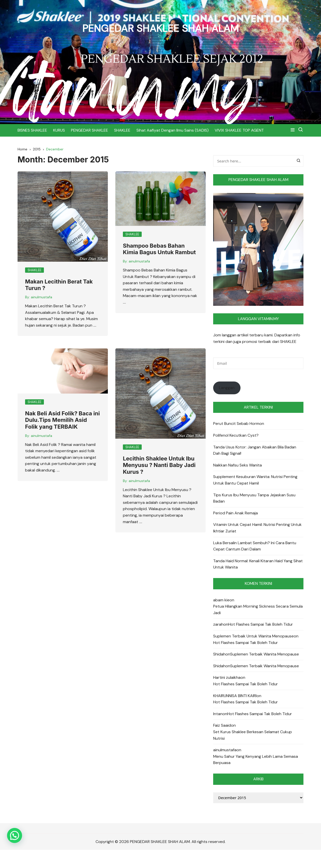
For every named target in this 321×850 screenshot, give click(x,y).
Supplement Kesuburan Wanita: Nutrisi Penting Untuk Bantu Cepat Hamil (255, 480)
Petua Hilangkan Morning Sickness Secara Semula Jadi (258, 610)
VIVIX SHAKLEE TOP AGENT (239, 130)
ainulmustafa (41, 297)
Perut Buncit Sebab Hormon (238, 423)
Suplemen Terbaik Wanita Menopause (264, 654)
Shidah (219, 654)
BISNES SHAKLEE (32, 130)
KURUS (59, 130)
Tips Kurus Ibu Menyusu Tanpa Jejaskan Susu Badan (254, 498)
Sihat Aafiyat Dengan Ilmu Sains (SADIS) (172, 130)
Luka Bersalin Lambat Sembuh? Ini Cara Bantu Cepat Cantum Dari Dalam (254, 546)
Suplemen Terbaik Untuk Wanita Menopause (253, 636)
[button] (14, 835)
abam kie (221, 600)
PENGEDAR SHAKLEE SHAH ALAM (160, 28)
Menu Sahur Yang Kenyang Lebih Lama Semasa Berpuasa (255, 760)
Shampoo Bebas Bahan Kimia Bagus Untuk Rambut (159, 248)
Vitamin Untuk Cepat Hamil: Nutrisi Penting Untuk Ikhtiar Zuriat (257, 528)
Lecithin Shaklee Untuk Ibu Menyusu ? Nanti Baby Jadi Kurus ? (159, 465)
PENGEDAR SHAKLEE (89, 130)
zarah (218, 624)
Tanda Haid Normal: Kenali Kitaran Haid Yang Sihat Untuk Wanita (258, 564)
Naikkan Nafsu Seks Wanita (237, 465)
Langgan (226, 388)
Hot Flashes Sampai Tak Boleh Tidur (260, 624)
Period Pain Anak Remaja (235, 513)
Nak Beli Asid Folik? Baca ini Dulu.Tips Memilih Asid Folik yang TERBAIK (62, 420)
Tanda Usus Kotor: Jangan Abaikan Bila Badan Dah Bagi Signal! (254, 450)
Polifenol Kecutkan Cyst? (236, 435)
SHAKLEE (122, 130)
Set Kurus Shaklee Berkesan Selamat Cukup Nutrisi (252, 735)
